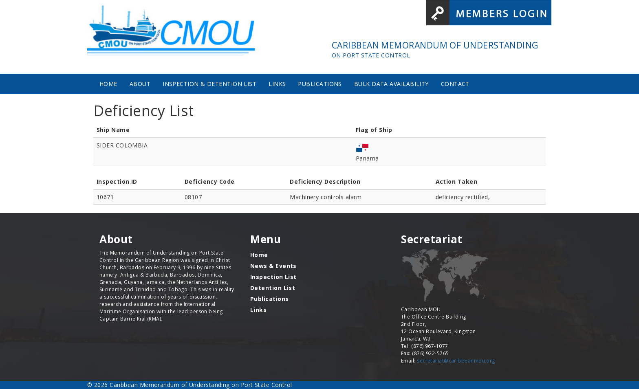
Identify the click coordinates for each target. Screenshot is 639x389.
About (140, 84)
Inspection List (273, 277)
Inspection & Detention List (209, 84)
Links (277, 84)
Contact (455, 84)
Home (108, 84)
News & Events (273, 266)
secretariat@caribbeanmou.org (456, 360)
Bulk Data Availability (391, 84)
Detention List (272, 288)
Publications (320, 84)
